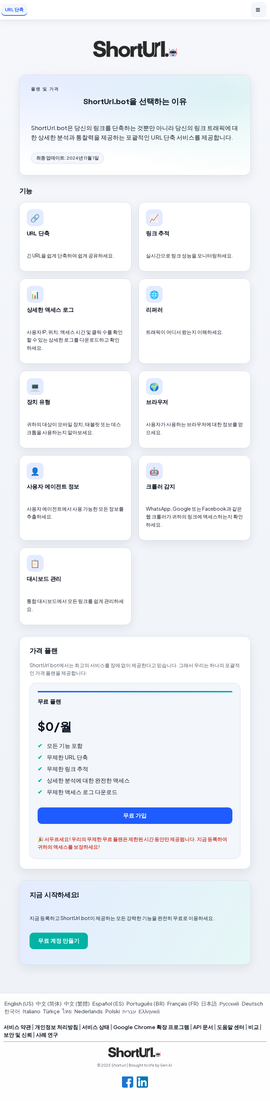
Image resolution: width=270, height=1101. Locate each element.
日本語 (209, 1003)
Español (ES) (108, 1003)
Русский (229, 1003)
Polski (112, 1011)
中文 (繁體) (77, 1003)
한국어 (12, 1011)
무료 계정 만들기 (58, 940)
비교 (253, 1026)
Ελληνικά (149, 1011)
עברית (129, 1011)
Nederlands (88, 1011)
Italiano (31, 1011)
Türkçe (51, 1011)
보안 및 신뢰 (18, 1034)
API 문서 (203, 1026)
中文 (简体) (49, 1003)
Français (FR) (183, 1003)
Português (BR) (145, 1003)
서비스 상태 (95, 1026)
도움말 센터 (230, 1026)
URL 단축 (14, 9)
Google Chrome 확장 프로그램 (151, 1026)
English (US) (18, 1003)
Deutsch (252, 1003)
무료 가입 (135, 815)
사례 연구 (47, 1034)
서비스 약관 (17, 1026)
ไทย (67, 1011)
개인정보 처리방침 (56, 1026)
